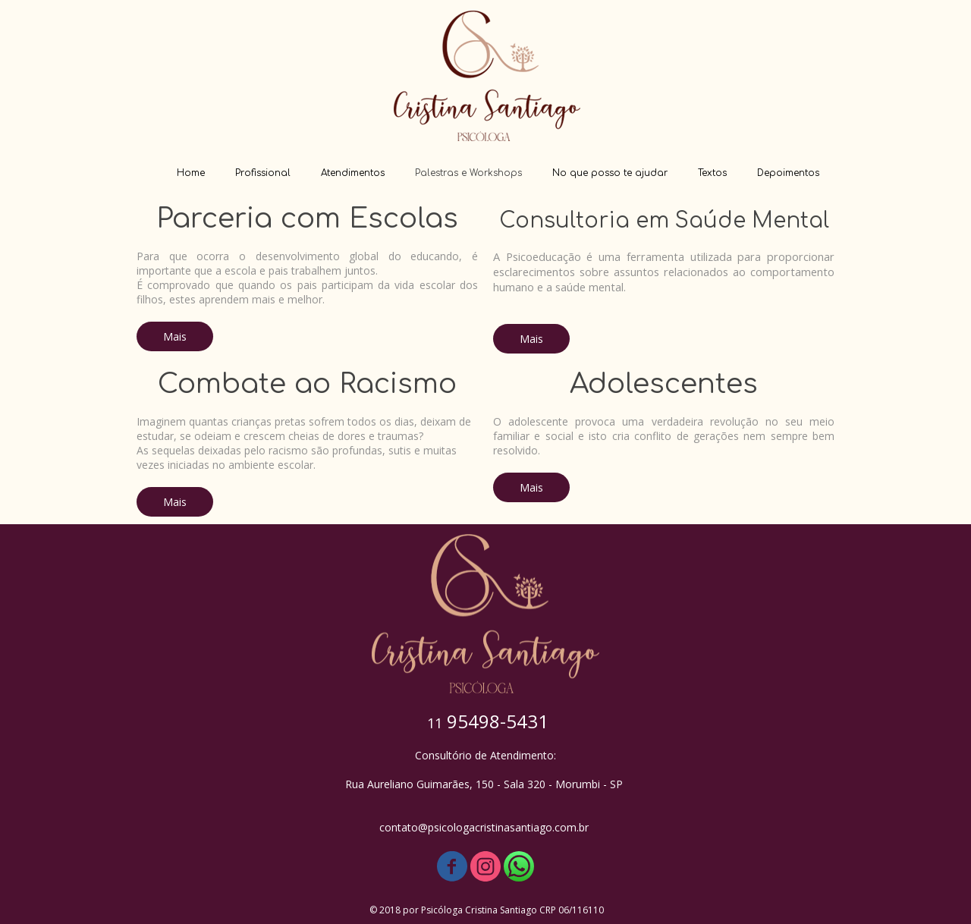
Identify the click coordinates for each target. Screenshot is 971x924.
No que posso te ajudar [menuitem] (610, 173)
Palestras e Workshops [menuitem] (468, 173)
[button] (175, 336)
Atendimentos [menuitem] (353, 173)
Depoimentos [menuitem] (788, 173)
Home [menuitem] (191, 173)
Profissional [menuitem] (263, 173)
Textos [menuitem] (712, 173)
